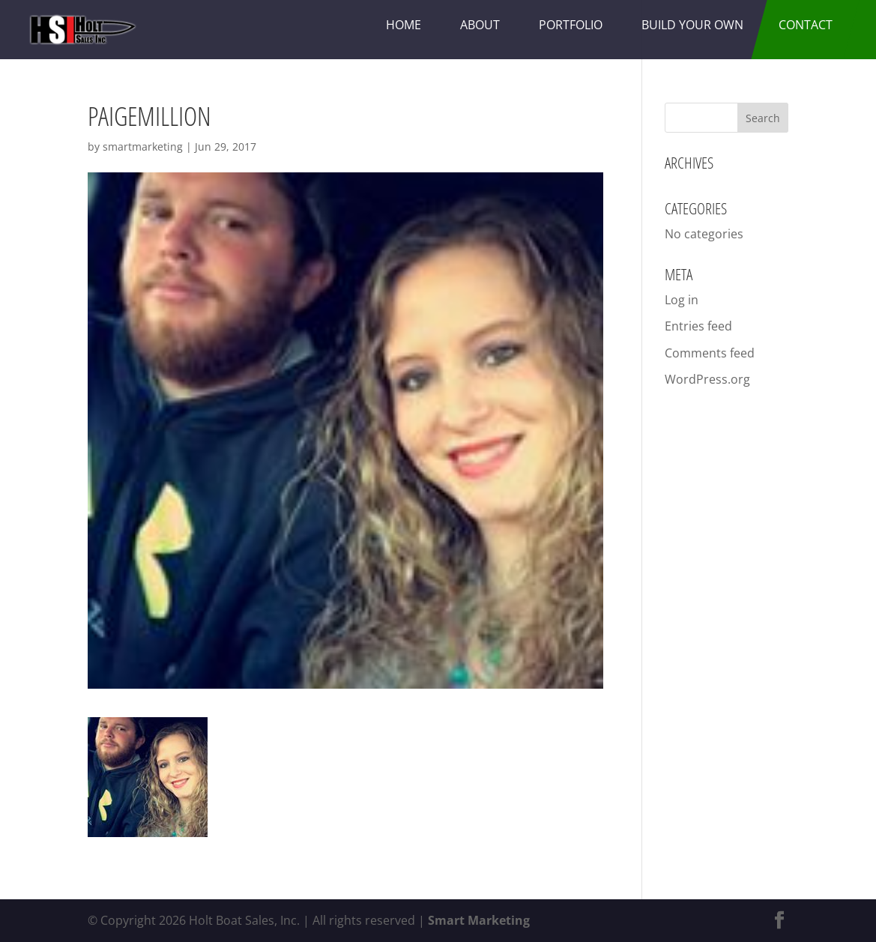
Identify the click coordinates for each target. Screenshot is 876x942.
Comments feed (710, 353)
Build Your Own (692, 24)
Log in (681, 300)
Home (403, 24)
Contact (806, 24)
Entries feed (698, 326)
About (480, 24)
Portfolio (570, 24)
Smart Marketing (479, 920)
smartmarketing (143, 146)
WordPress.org (707, 379)
